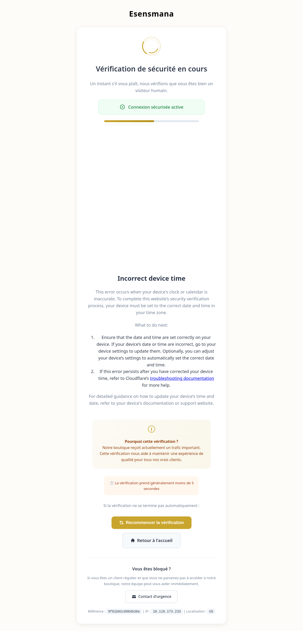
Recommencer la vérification (151, 522)
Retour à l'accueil (151, 540)
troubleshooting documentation (182, 378)
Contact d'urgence (151, 596)
